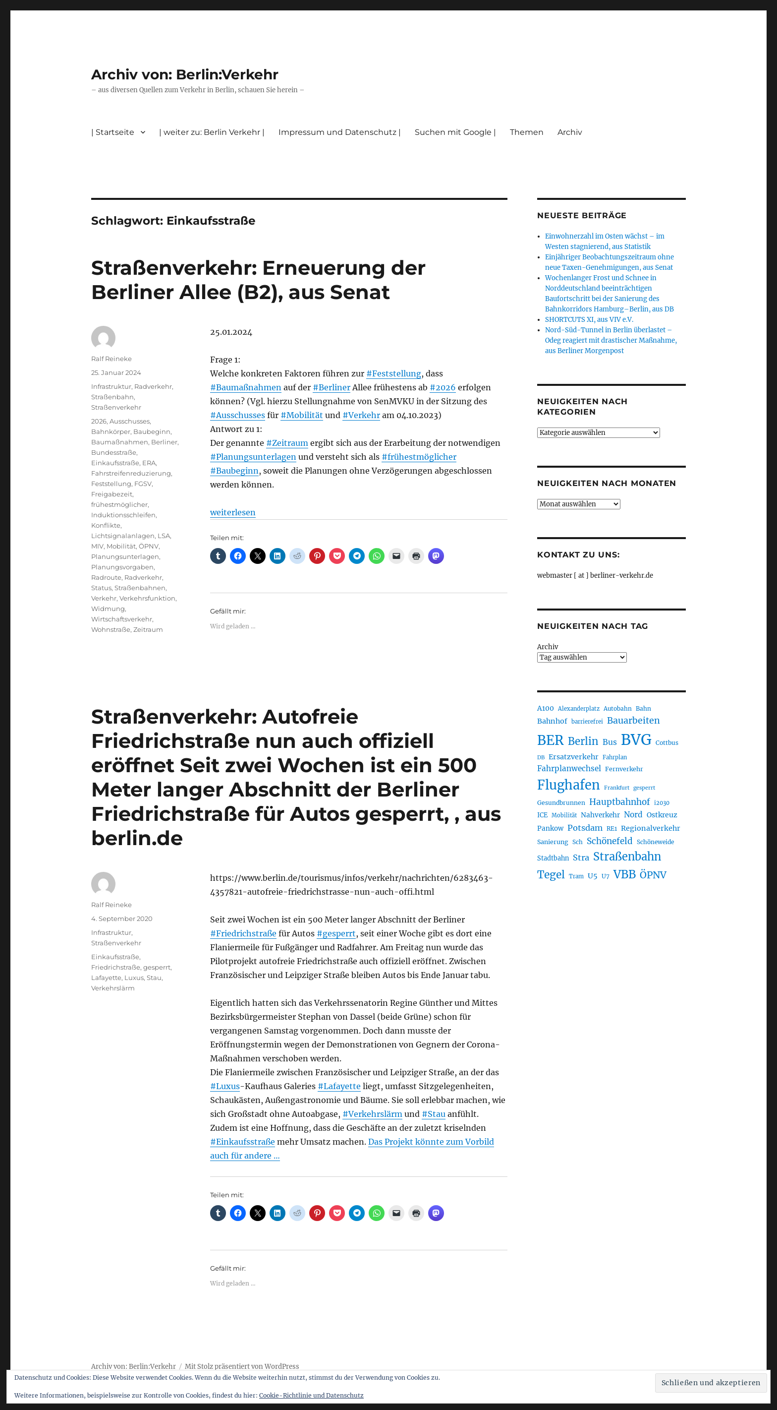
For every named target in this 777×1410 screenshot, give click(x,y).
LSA (164, 536)
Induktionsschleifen (123, 515)
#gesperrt (336, 933)
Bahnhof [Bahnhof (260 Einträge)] (552, 721)
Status (101, 588)
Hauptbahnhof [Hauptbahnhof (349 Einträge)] (619, 802)
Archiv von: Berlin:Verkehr (184, 74)
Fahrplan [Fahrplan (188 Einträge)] (615, 757)
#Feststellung (393, 373)
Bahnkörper (110, 431)
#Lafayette (339, 1086)
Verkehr (103, 598)
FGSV (143, 484)
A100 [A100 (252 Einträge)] (545, 708)
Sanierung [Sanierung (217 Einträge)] (552, 842)
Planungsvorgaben (122, 567)
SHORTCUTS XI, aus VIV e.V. (589, 319)
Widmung (108, 609)
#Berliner (331, 387)
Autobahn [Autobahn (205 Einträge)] (618, 708)
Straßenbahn (112, 397)
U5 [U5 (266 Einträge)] (593, 875)
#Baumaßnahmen (245, 387)
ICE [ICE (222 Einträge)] (542, 815)
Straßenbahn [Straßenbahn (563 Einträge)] (627, 856)
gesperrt (156, 967)
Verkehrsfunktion (147, 598)
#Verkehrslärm (372, 1114)
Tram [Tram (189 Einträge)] (576, 876)
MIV (97, 546)
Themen (527, 132)
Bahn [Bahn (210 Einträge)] (643, 708)
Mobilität (121, 546)
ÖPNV (149, 546)
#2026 (443, 387)
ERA (149, 463)
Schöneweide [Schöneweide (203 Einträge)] (655, 842)
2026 (99, 421)
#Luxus (225, 1086)
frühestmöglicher (119, 504)
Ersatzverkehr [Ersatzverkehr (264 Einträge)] (574, 756)
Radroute (106, 577)
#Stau (433, 1114)
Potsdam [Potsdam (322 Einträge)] (585, 828)
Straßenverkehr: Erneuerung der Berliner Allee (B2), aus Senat (258, 279)
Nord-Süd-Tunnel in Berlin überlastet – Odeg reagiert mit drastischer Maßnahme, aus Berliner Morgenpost (611, 340)
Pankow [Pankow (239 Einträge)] (550, 828)
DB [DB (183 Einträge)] (541, 757)
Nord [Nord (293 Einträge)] (633, 814)
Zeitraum (148, 629)
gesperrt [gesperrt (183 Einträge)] (644, 788)
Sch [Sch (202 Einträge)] (577, 842)
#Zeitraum (287, 443)
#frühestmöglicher (419, 457)
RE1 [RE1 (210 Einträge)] (612, 828)
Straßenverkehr (116, 407)
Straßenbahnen (140, 588)
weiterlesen (233, 512)
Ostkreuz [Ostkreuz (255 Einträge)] (662, 814)
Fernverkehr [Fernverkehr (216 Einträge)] (624, 769)
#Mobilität (301, 415)
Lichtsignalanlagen (123, 536)
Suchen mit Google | (455, 132)
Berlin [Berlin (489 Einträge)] (583, 741)
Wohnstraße (110, 629)
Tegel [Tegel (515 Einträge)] (551, 874)
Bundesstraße (113, 452)
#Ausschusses (237, 415)
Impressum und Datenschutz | (339, 132)
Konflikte (105, 525)
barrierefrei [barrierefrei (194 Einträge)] (587, 721)
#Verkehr (361, 415)
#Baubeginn (234, 471)
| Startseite (112, 132)
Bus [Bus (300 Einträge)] (610, 742)
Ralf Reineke (111, 359)
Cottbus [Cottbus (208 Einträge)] (667, 742)
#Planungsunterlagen (253, 457)
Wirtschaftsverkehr (121, 619)
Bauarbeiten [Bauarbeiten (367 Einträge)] (633, 720)
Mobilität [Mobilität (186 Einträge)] (564, 815)
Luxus (134, 977)
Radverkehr (153, 386)
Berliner (164, 442)
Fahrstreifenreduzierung (131, 473)
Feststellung (111, 484)
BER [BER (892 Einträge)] (550, 740)
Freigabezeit (111, 494)
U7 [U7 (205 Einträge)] (606, 876)
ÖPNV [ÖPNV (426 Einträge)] (653, 875)
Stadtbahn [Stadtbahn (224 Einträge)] (553, 858)
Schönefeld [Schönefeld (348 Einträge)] (610, 841)
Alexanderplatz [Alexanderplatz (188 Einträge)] (579, 708)
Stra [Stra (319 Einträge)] (581, 857)
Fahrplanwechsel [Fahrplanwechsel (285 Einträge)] (569, 768)
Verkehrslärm (113, 988)
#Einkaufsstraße (242, 1142)
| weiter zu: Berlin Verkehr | (212, 132)
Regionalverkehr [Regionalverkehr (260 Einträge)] (650, 828)
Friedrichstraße (115, 967)
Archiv (569, 132)
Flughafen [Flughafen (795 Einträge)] (568, 785)
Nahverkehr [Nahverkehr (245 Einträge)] (600, 815)
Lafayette (106, 977)
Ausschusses (130, 421)
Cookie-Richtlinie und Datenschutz (311, 1395)
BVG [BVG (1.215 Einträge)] (636, 740)
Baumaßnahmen (119, 442)
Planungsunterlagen (125, 556)
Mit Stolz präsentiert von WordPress (242, 1366)
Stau (154, 977)
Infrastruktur (111, 386)
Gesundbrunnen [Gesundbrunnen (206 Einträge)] (561, 802)
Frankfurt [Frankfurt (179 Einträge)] (616, 788)
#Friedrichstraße (243, 933)
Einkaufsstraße (115, 463)
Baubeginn (151, 431)
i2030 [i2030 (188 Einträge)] (661, 802)
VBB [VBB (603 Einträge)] (624, 874)
